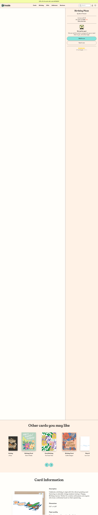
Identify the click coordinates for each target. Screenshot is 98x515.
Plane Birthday (18, 453)
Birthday (41, 5)
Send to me (82, 42)
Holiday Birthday (39, 453)
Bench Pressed (82, 13)
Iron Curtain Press (18, 455)
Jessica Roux (79, 455)
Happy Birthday (59, 453)
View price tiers (82, 21)
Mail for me (82, 38)
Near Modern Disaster (39, 455)
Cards (34, 5)
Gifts (47, 5)
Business (62, 5)
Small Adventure (59, 455)
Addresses (55, 5)
